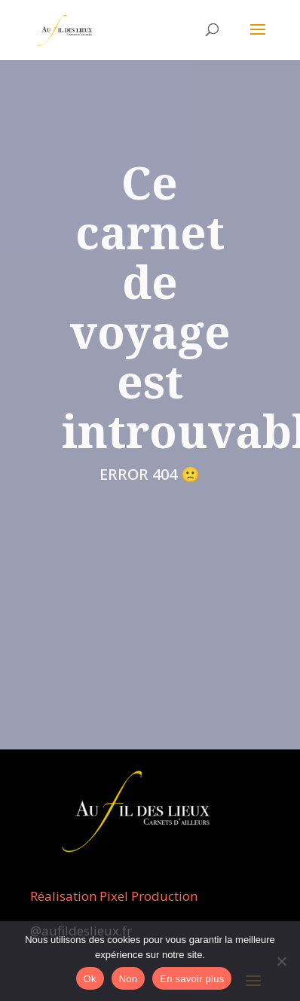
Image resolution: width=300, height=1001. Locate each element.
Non (128, 978)
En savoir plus (192, 978)
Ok (90, 978)
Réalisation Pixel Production (113, 896)
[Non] (281, 961)
